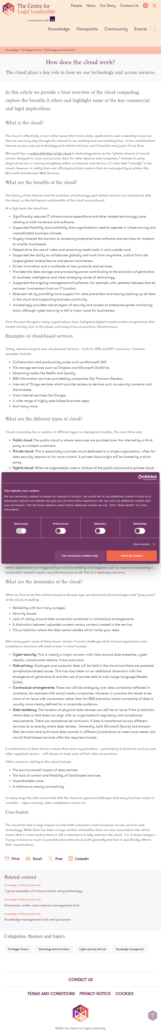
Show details (141, 544)
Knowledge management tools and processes (38, 919)
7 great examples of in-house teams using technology (43, 891)
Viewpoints (87, 29)
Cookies (124, 993)
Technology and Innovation (59, 50)
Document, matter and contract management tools (42, 905)
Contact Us (129, 5)
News (91, 5)
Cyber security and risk (92, 949)
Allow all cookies (132, 555)
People (76, 5)
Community (116, 29)
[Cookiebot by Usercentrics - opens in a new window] (141, 477)
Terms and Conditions (51, 993)
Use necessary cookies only (80, 555)
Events (140, 29)
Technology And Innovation (53, 949)
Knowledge (59, 29)
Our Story (107, 5)
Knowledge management (130, 949)
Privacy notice (95, 993)
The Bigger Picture (31, 50)
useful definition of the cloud (50, 153)
